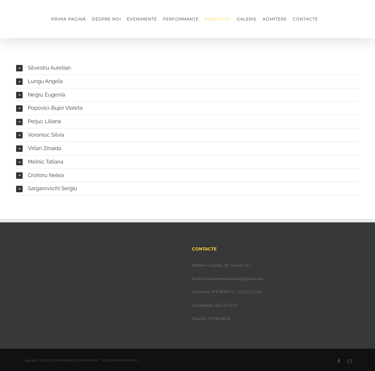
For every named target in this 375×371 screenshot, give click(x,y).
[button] (187, 68)
